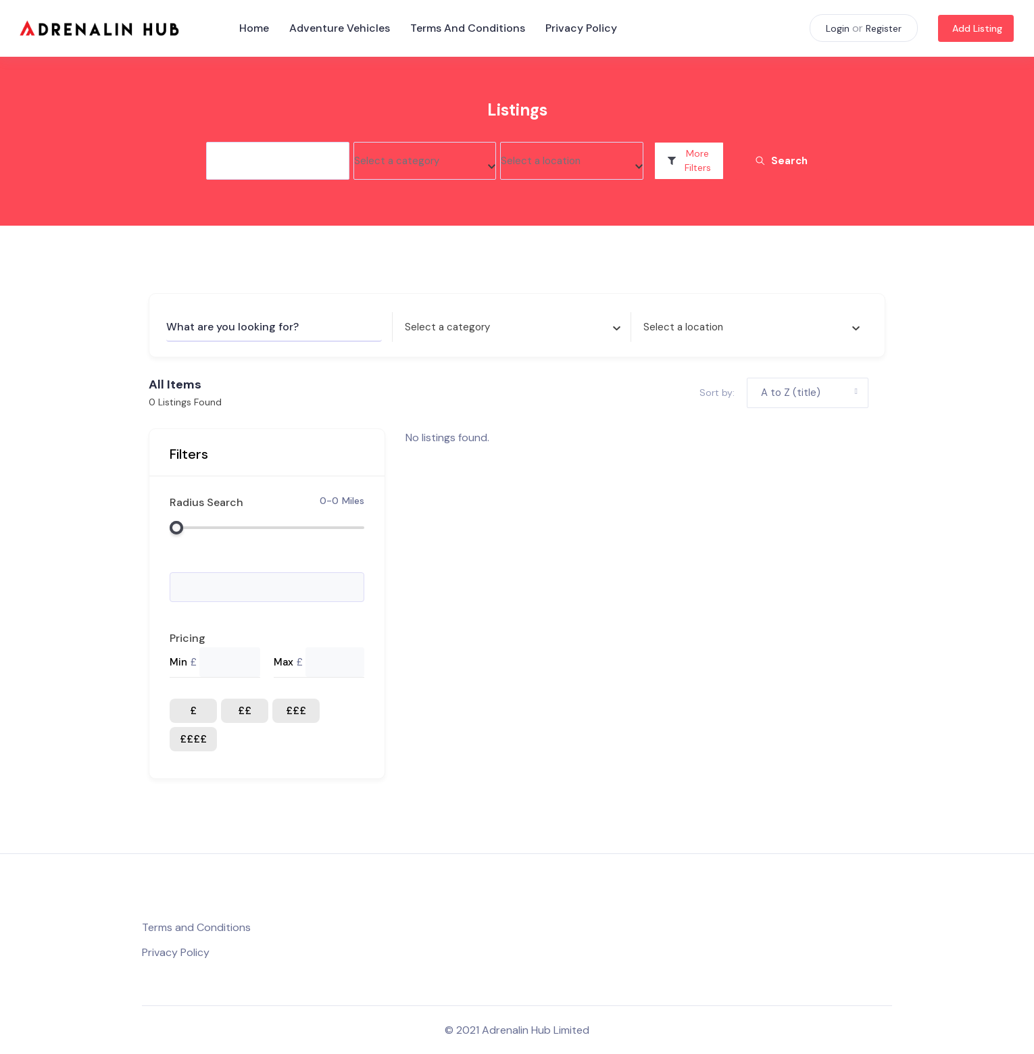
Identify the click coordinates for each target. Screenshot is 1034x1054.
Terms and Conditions (467, 28)
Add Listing (977, 28)
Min (178, 662)
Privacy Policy (581, 28)
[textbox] (396, 161)
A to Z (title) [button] (790, 392)
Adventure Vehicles (339, 28)
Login (838, 28)
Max (283, 662)
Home (254, 28)
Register (884, 28)
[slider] (176, 527)
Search (781, 161)
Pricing (187, 638)
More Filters (689, 160)
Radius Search (206, 502)
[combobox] (425, 161)
